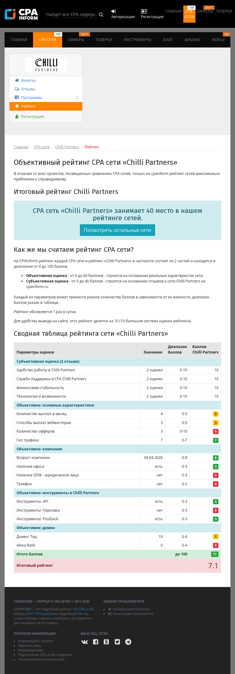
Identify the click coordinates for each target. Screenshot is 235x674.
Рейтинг (25, 106)
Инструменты (137, 39)
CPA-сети (190, 12)
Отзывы (24, 89)
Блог (168, 39)
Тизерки (224, 11)
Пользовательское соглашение (41, 659)
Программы (46, 97)
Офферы (206, 10)
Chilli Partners (67, 147)
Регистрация (29, 116)
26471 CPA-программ (41, 614)
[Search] (71, 14)
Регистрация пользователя (130, 614)
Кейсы (221, 37)
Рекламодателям (30, 650)
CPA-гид (82, 614)
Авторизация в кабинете (129, 609)
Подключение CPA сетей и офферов (45, 655)
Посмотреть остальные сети (117, 230)
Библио (192, 39)
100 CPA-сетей (83, 609)
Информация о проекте (35, 641)
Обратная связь (30, 645)
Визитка (24, 80)
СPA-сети (42, 147)
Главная (173, 11)
